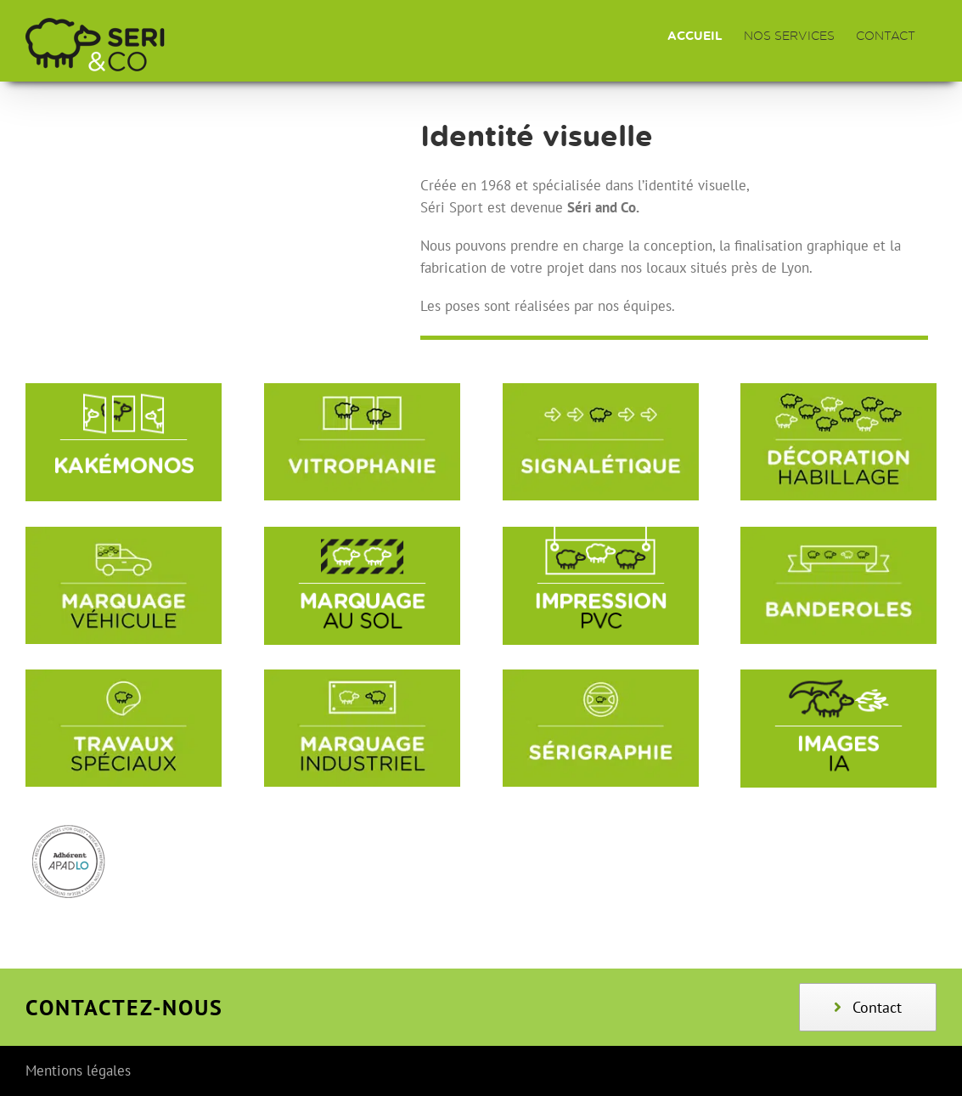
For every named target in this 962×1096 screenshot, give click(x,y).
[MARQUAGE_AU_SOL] (362, 533)
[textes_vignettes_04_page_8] (601, 676)
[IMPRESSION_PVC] (601, 533)
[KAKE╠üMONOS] (123, 390)
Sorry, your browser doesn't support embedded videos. (200, 203)
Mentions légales (78, 1070)
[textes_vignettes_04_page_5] (123, 533)
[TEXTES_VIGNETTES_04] (838, 533)
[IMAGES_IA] (838, 676)
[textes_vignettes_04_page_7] (362, 676)
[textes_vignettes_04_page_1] (362, 390)
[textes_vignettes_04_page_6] (123, 676)
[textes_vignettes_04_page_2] (601, 390)
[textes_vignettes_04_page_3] (838, 390)
